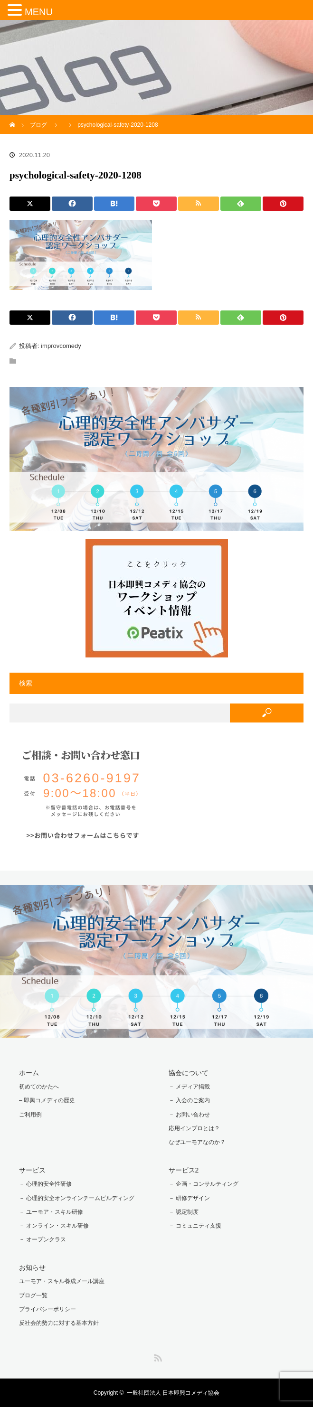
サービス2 (184, 1170)
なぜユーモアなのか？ (197, 1142)
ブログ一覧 (33, 1295)
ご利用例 (30, 1114)
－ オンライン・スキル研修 (54, 1225)
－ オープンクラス (42, 1239)
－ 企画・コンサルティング (203, 1184)
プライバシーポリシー (47, 1309)
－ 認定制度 (184, 1212)
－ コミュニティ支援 (195, 1225)
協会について (189, 1073)
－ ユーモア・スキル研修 (51, 1212)
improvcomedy (61, 345)
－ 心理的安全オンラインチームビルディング (76, 1198)
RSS (157, 1356)
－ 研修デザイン (189, 1198)
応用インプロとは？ (194, 1128)
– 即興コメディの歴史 (47, 1100)
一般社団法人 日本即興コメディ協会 (173, 1392)
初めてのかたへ (39, 1086)
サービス (32, 1170)
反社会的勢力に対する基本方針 (59, 1323)
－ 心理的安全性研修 (45, 1184)
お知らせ (32, 1267)
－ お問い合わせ (189, 1114)
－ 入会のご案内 (189, 1100)
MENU (39, 12)
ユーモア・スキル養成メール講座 (61, 1281)
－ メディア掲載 (189, 1086)
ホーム (29, 1073)
